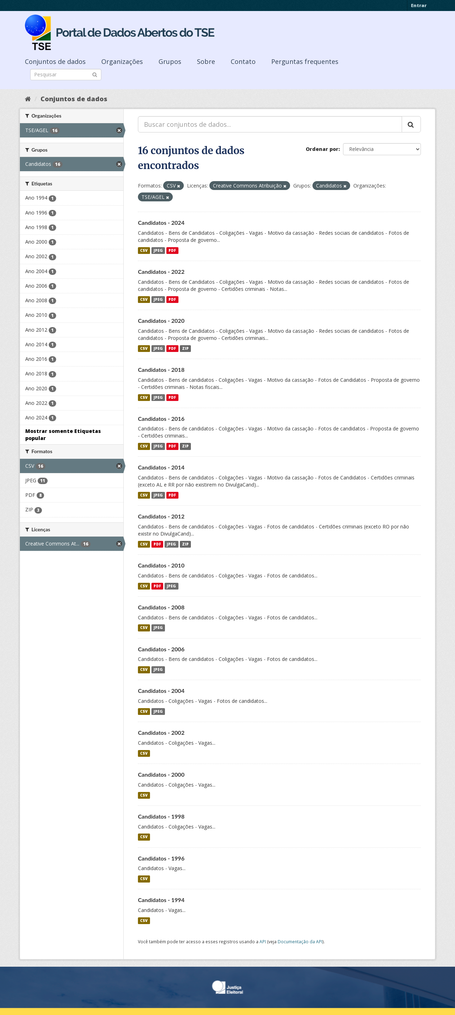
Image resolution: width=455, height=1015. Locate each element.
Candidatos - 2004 (161, 690)
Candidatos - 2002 (161, 732)
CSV (144, 250)
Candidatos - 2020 (161, 320)
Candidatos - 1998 (161, 816)
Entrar (419, 5)
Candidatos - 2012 (161, 516)
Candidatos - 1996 (161, 858)
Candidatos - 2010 (161, 565)
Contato (243, 61)
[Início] (28, 98)
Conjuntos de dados (55, 61)
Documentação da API (300, 941)
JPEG (158, 250)
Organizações (122, 61)
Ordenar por (322, 149)
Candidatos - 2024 (161, 222)
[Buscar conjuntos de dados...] (270, 124)
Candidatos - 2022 (161, 271)
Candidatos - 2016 (161, 418)
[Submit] (95, 74)
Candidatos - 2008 (161, 607)
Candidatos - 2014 (161, 467)
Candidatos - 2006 (161, 649)
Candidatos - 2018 (161, 369)
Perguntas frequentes (304, 61)
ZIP (185, 348)
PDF (172, 250)
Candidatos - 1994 (161, 899)
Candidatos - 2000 (161, 774)
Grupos (170, 61)
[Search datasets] (65, 74)
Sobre (206, 61)
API (262, 941)
